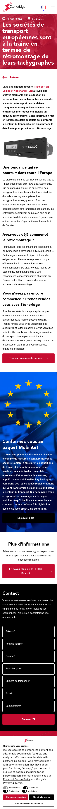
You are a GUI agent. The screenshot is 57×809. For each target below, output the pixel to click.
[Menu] (52, 7)
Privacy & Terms (12, 783)
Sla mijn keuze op (41, 797)
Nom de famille (14, 643)
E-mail (9, 693)
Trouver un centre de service (25, 358)
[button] (43, 7)
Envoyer (26, 719)
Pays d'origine (13, 668)
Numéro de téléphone (17, 681)
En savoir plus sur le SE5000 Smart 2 (25, 571)
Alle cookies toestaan (16, 797)
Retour (14, 77)
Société (10, 656)
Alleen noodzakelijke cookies (28, 804)
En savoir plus (25, 518)
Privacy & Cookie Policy (16, 779)
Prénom (10, 631)
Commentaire (13, 706)
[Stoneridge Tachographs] (13, 7)
